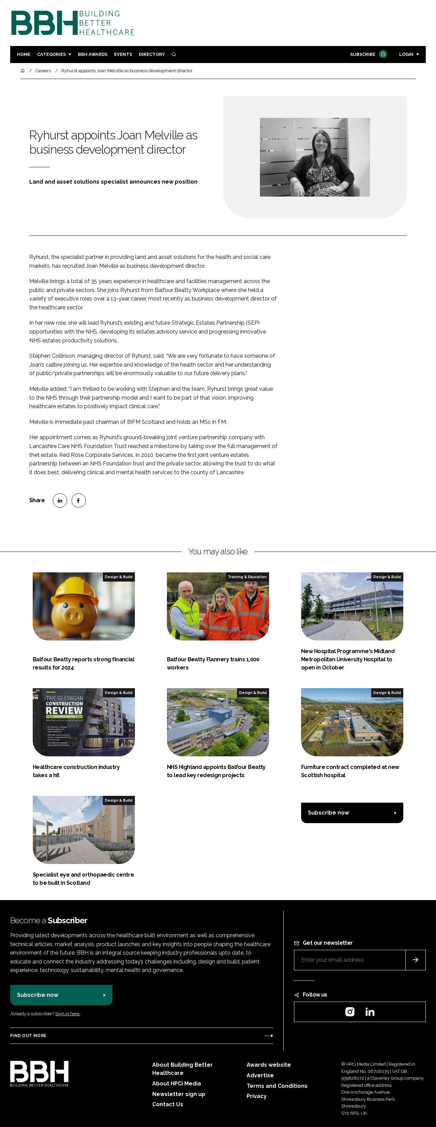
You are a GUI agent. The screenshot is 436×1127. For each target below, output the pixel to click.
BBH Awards (92, 54)
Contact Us (167, 1104)
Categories (51, 54)
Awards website (269, 1065)
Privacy (257, 1096)
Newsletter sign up (178, 1094)
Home (23, 54)
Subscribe (368, 54)
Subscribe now (328, 812)
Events (123, 54)
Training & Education (247, 577)
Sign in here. (67, 1013)
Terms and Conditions (277, 1086)
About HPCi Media (176, 1083)
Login (406, 54)
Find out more (28, 1035)
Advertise (260, 1075)
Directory (152, 54)
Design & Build (119, 577)
